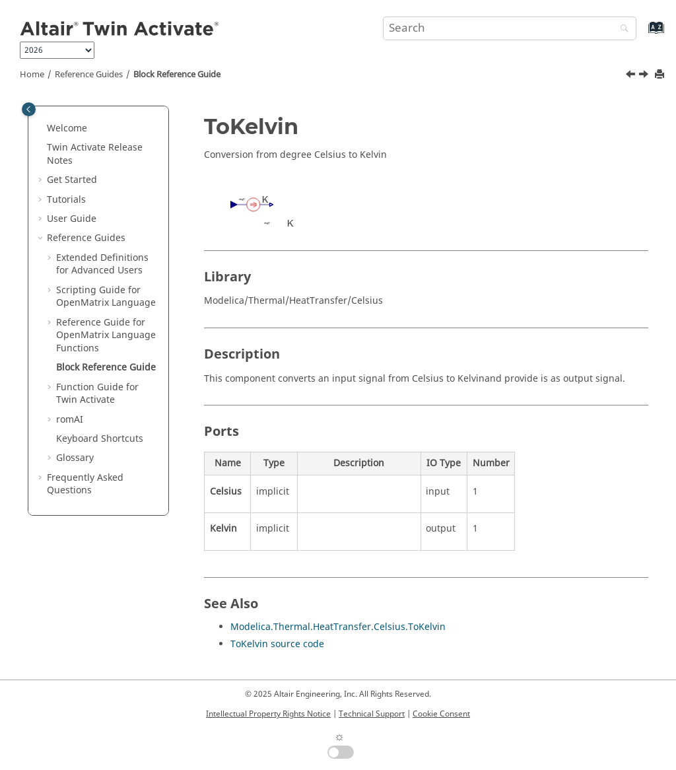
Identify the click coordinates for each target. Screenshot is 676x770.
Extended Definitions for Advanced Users (102, 264)
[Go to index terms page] (642, 34)
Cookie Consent (441, 714)
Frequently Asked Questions (85, 484)
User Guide (71, 219)
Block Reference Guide (176, 75)
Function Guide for (97, 393)
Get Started (72, 180)
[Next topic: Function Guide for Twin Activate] (645, 76)
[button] (41, 128)
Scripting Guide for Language (106, 296)
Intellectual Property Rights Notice (268, 714)
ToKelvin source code (277, 644)
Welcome (67, 128)
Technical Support (372, 714)
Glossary (75, 458)
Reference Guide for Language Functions (106, 335)
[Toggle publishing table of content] (29, 109)
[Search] (621, 29)
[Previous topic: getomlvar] (631, 76)
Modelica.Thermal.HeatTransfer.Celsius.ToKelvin (338, 627)
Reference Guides (89, 75)
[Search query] (509, 28)
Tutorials (66, 200)
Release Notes (95, 154)
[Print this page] (661, 75)
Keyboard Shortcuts (99, 439)
